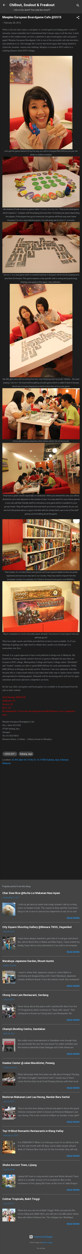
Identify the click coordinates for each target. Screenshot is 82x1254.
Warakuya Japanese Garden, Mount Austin (28, 961)
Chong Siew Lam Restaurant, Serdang (25, 995)
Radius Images (47, 1242)
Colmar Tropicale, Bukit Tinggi (21, 1198)
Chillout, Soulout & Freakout (31, 5)
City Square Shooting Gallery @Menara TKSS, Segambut (37, 927)
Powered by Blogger (41, 1236)
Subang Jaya (26, 754)
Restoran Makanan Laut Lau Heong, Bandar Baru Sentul (36, 1096)
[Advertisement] (41, 854)
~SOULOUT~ (10, 754)
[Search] (78, 5)
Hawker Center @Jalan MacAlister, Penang (28, 1062)
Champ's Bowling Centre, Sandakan (23, 1029)
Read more (73, 918)
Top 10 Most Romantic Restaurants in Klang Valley (32, 1130)
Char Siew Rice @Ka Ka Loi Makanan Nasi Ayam (31, 893)
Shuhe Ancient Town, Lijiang (19, 1164)
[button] (78, 18)
